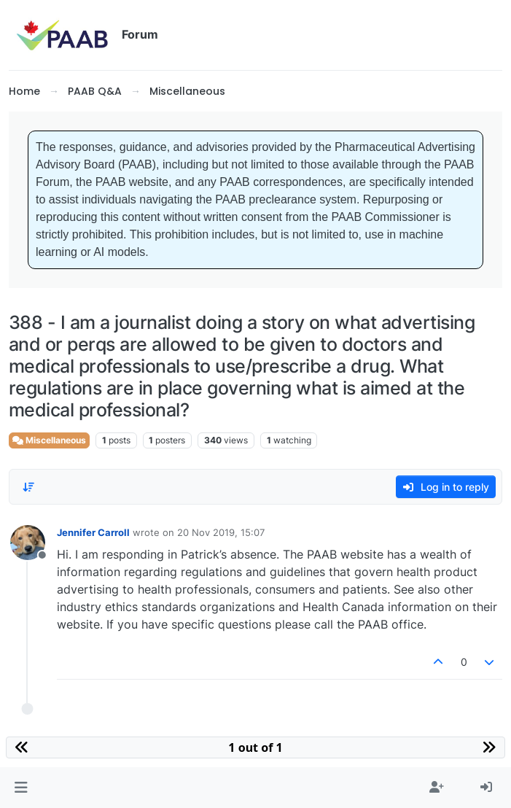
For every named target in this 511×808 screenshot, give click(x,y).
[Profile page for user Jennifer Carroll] (27, 542)
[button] (21, 787)
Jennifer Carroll (93, 532)
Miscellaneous (49, 440)
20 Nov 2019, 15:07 (221, 532)
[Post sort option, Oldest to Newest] (28, 487)
